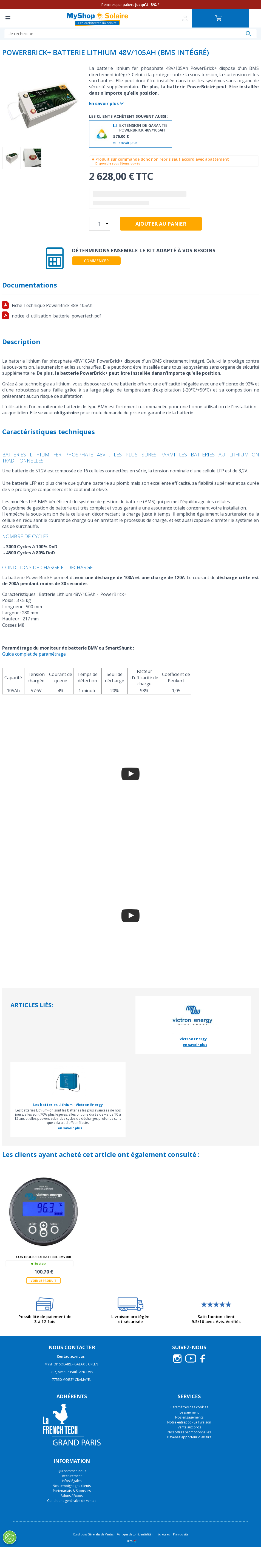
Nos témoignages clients (72, 1485)
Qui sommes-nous (72, 1471)
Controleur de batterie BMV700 (43, 1257)
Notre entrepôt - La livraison (189, 1422)
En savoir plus (106, 103)
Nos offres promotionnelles (189, 1432)
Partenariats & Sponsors (72, 1490)
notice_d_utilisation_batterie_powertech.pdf (56, 316)
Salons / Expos (72, 1495)
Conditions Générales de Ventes (93, 1534)
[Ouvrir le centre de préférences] (9, 1537)
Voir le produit (43, 1281)
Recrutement (72, 1476)
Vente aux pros (189, 1427)
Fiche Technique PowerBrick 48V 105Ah (52, 305)
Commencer (96, 260)
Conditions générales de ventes (71, 1500)
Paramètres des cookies (189, 1407)
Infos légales (71, 1480)
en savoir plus (125, 142)
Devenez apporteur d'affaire (189, 1437)
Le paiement (189, 1412)
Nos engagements (189, 1417)
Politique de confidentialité (134, 1534)
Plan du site (180, 1534)
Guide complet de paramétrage (34, 654)
